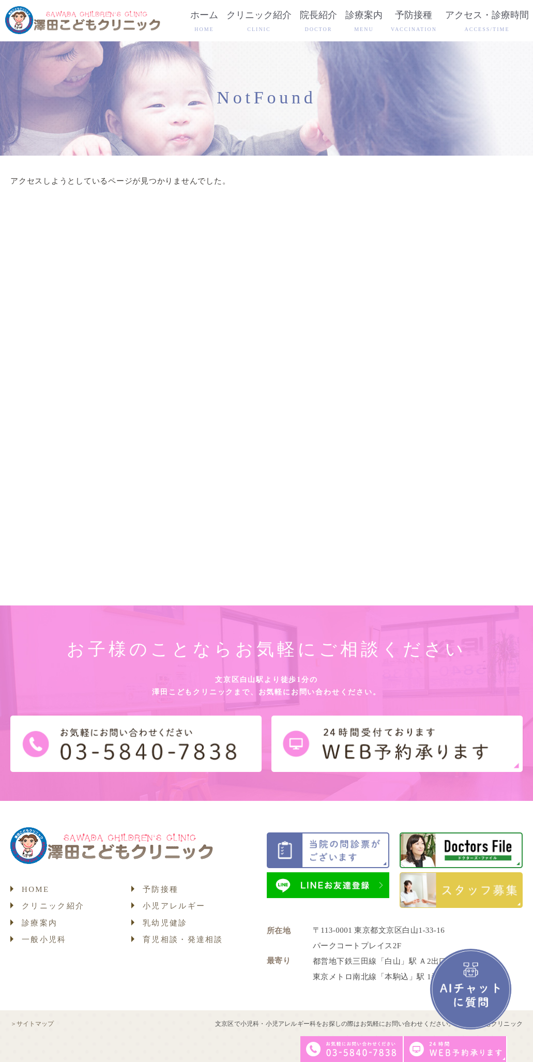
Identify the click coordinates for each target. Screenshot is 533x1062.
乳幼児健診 (165, 923)
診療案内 (39, 923)
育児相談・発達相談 (183, 939)
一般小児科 (44, 939)
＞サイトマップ (32, 1023)
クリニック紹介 (53, 906)
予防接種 (160, 889)
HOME (35, 889)
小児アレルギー (174, 906)
